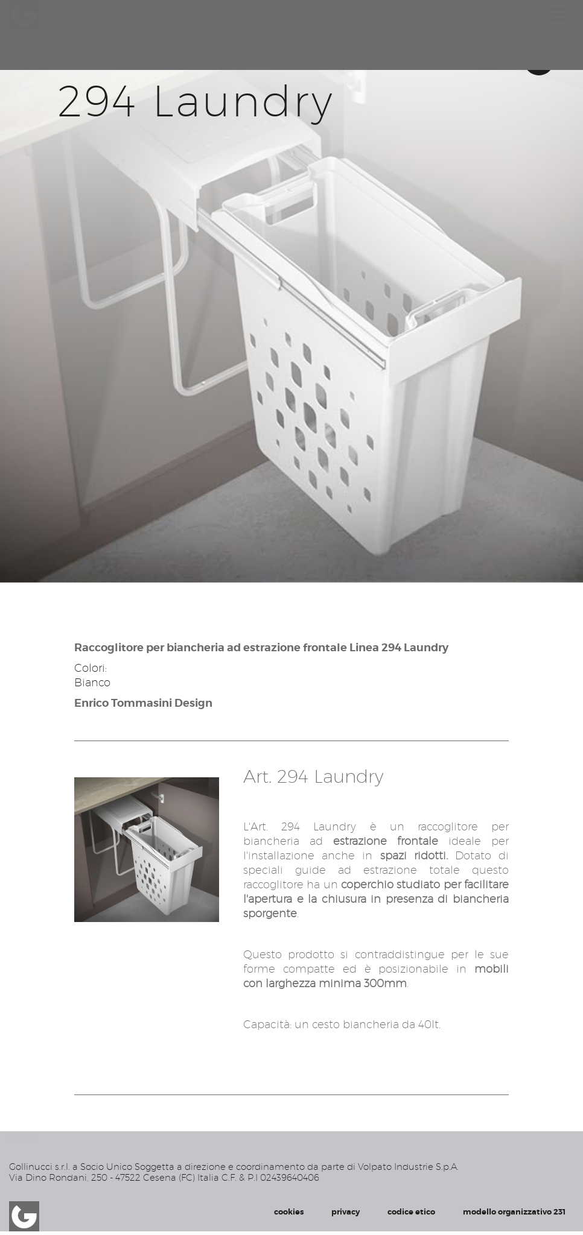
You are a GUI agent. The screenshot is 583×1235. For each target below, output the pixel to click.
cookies (289, 1212)
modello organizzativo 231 (514, 1212)
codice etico (411, 1212)
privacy (345, 1212)
